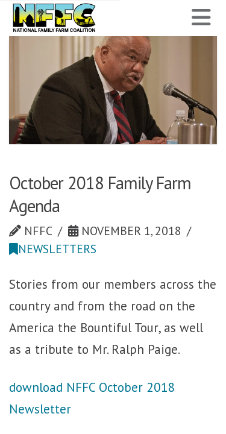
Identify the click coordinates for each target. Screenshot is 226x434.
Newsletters (52, 248)
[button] (201, 17)
